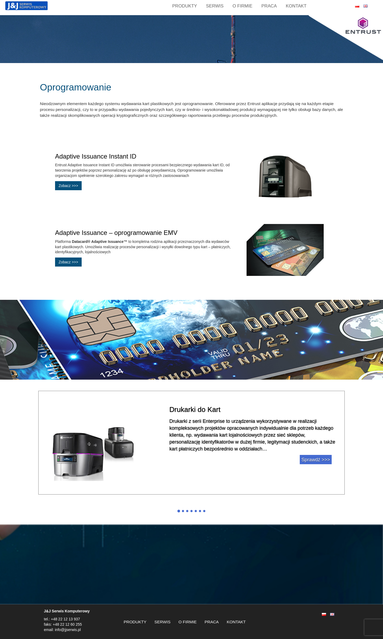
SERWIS (215, 6)
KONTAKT (296, 6)
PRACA (269, 6)
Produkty (184, 6)
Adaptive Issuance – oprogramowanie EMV (116, 232)
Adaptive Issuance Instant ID (95, 156)
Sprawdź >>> (315, 459)
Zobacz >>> (68, 186)
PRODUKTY (135, 622)
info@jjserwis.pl (67, 630)
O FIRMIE (242, 6)
